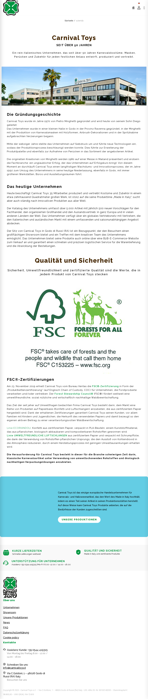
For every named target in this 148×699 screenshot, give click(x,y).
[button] (79, 519)
